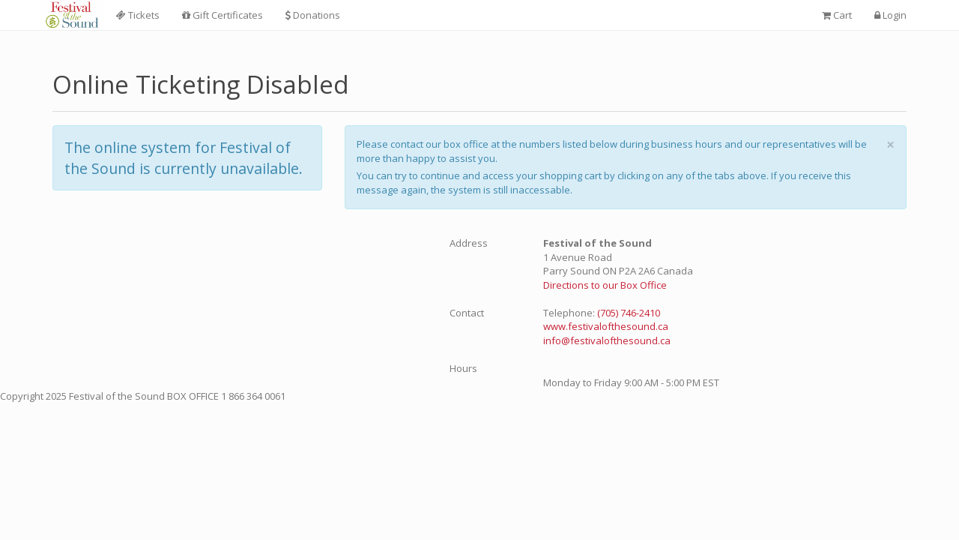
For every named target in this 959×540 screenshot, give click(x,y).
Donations (312, 15)
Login (890, 15)
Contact (467, 313)
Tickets (138, 15)
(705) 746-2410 (628, 313)
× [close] (890, 144)
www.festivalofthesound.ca (605, 326)
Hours (463, 368)
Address (469, 243)
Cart (837, 15)
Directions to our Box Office (605, 285)
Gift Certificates (222, 15)
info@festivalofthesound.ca (607, 340)
